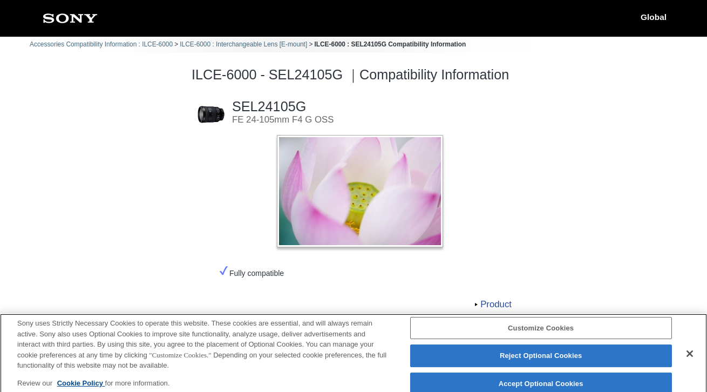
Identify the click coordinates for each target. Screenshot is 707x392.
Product (496, 304)
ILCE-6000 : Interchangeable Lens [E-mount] (243, 44)
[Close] (690, 357)
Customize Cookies (541, 331)
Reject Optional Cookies (541, 359)
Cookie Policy (81, 386)
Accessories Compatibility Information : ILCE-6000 (101, 44)
